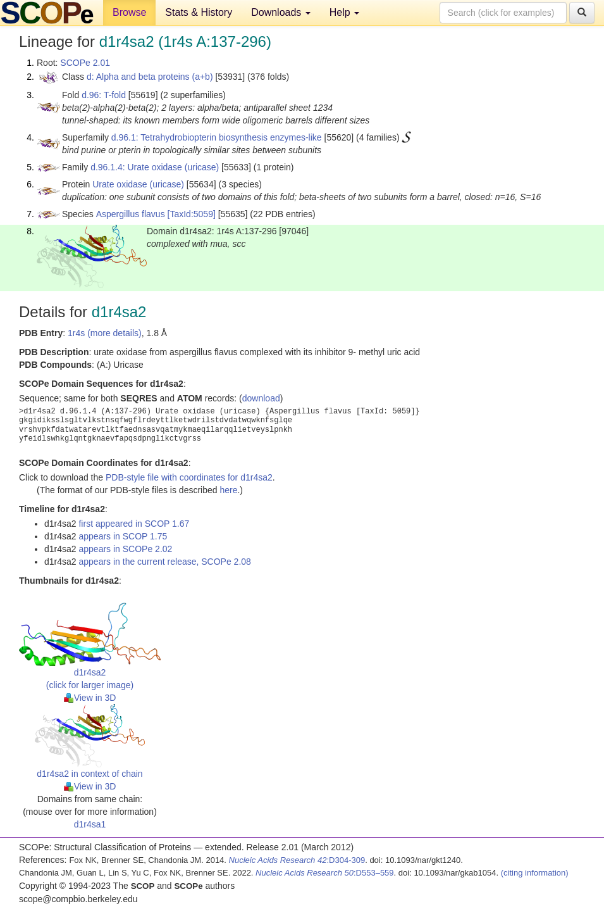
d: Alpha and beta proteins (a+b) (150, 77)
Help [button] (344, 12)
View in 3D (90, 698)
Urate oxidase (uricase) (138, 184)
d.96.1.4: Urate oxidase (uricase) (154, 167)
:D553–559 (325, 872)
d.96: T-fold (104, 95)
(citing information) (535, 872)
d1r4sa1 (90, 824)
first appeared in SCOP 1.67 (133, 524)
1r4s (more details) (105, 333)
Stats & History (198, 12)
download (261, 398)
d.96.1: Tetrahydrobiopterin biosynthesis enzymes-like (216, 137)
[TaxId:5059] (192, 214)
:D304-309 (297, 860)
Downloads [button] (281, 12)
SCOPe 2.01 (85, 63)
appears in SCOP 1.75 (122, 536)
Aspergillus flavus (130, 214)
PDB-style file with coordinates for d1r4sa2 (189, 477)
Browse (129, 12)
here (228, 490)
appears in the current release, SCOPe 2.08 (164, 561)
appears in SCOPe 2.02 (125, 549)
